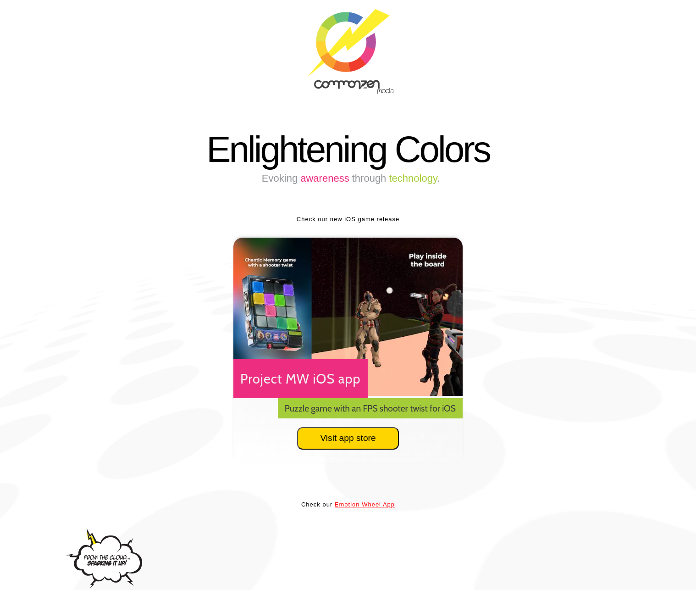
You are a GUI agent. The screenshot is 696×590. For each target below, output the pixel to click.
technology (413, 178)
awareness (324, 178)
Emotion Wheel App (365, 504)
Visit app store (348, 438)
